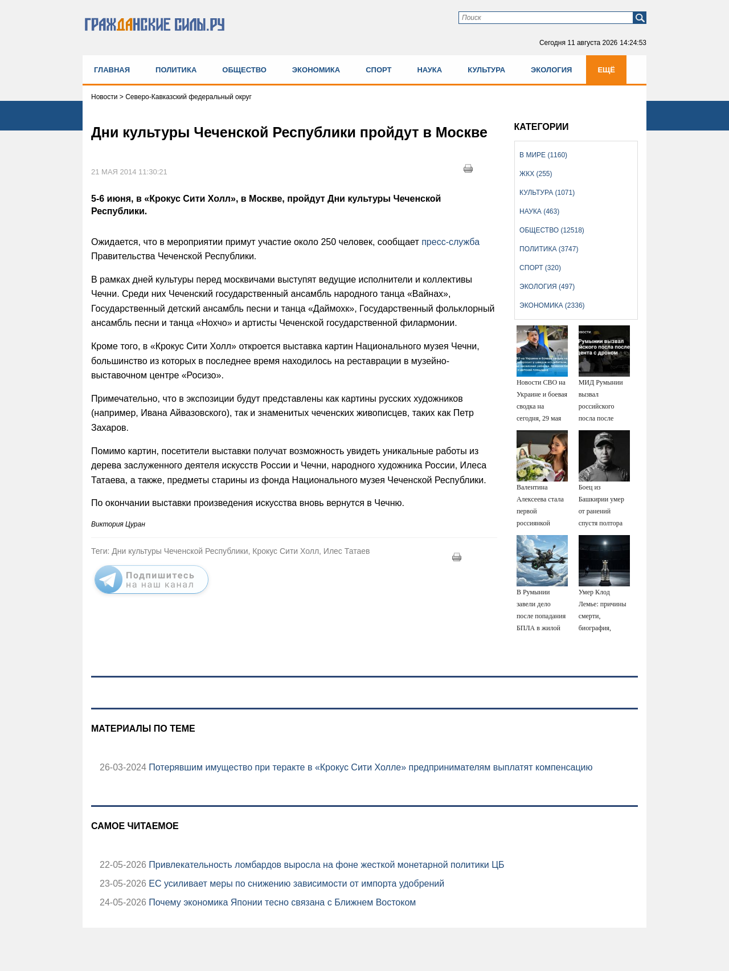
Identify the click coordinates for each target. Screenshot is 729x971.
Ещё (606, 70)
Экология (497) (547, 287)
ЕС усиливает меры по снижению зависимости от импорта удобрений (295, 883)
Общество (244, 70)
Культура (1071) (547, 193)
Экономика (316, 70)
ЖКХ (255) (535, 174)
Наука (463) (539, 211)
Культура (486, 70)
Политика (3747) (548, 249)
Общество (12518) (551, 230)
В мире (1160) (543, 155)
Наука (429, 70)
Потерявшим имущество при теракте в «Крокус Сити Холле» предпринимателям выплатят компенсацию (369, 767)
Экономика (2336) (551, 305)
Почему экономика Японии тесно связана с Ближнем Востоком (281, 902)
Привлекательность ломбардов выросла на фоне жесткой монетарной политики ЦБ (325, 865)
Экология (551, 70)
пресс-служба (450, 242)
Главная (112, 70)
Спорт (378, 70)
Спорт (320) (540, 268)
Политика (175, 70)
